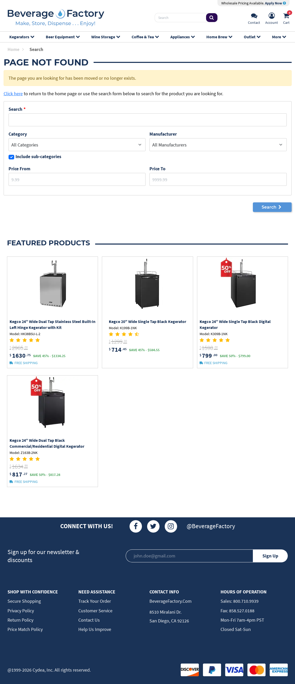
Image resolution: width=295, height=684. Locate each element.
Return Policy (20, 620)
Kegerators (21, 36)
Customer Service (95, 611)
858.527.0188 (241, 611)
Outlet (252, 36)
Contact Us (89, 620)
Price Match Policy (25, 629)
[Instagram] (171, 526)
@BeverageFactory (211, 526)
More (279, 36)
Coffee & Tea (145, 36)
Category (18, 134)
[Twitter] (153, 526)
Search (15, 109)
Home (15, 49)
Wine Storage (105, 36)
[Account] (271, 17)
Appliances (182, 36)
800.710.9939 (245, 601)
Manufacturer (163, 134)
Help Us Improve (94, 629)
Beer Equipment (62, 36)
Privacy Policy (20, 611)
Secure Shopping (24, 601)
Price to (157, 169)
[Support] (254, 17)
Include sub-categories (38, 156)
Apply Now (275, 3)
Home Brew (219, 36)
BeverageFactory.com (170, 601)
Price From (19, 169)
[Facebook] (136, 526)
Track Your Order (94, 601)
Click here (13, 94)
